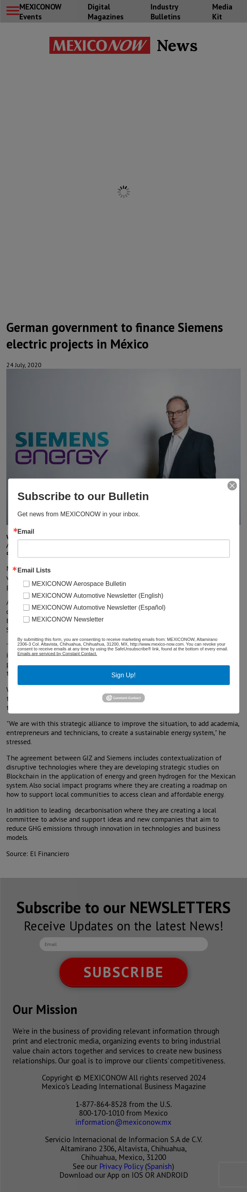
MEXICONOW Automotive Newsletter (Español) (99, 607)
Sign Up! (123, 674)
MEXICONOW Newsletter (68, 619)
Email (25, 531)
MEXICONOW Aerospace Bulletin (79, 583)
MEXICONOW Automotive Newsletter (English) (97, 595)
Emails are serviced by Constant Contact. (57, 653)
